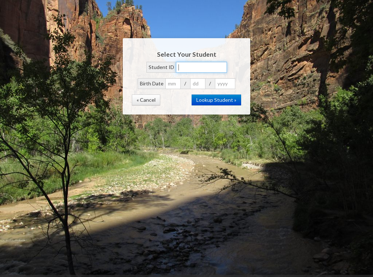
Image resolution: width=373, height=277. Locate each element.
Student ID (161, 67)
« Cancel (146, 100)
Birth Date (152, 83)
